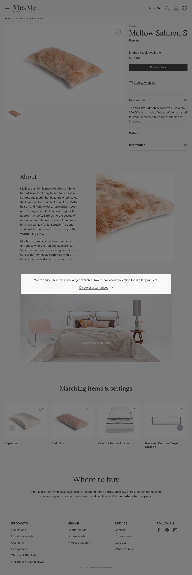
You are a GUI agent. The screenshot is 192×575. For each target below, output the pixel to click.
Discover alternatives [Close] (93, 288)
